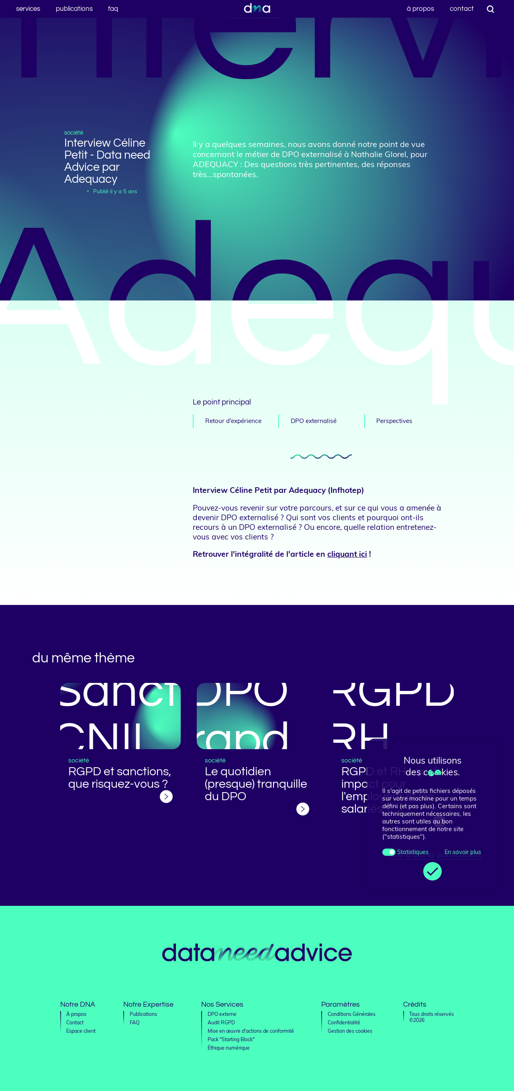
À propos (420, 8)
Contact (462, 8)
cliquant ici (347, 554)
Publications (74, 8)
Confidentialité (344, 1022)
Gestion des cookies (350, 1031)
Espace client (81, 1031)
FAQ (113, 8)
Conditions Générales (351, 1014)
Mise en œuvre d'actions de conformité (251, 1031)
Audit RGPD (221, 1022)
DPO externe (222, 1014)
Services (28, 8)
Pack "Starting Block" (231, 1039)
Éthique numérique (229, 1048)
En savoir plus (462, 852)
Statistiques (412, 852)
